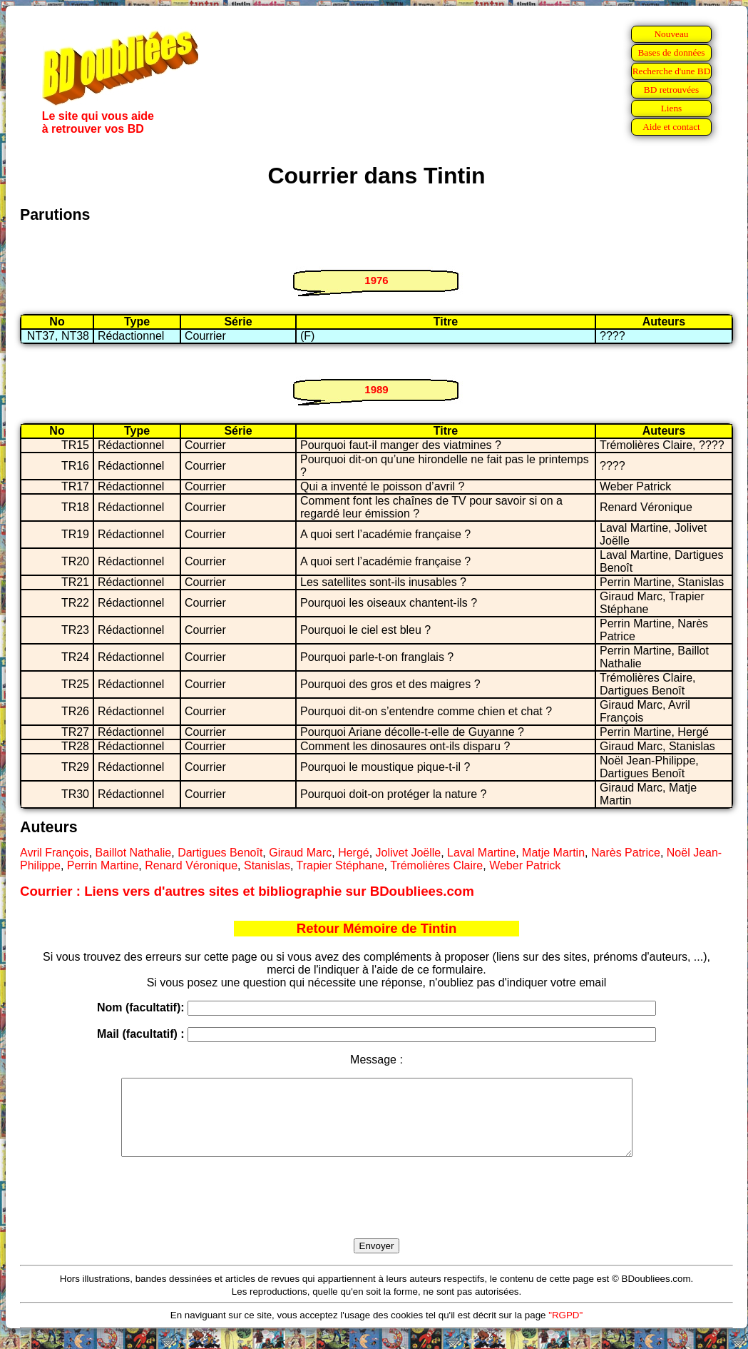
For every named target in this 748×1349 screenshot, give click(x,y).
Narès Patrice (625, 853)
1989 (376, 389)
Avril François (54, 853)
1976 (376, 280)
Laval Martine (481, 853)
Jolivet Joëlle (408, 853)
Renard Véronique (191, 865)
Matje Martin (553, 853)
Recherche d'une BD (671, 71)
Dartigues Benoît (220, 853)
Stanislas (267, 865)
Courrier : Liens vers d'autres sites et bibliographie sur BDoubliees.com (247, 891)
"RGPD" (565, 1330)
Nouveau (671, 34)
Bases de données (671, 52)
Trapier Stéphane (340, 865)
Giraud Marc (300, 853)
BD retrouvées (671, 89)
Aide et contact (671, 126)
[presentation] (376, 1214)
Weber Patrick (524, 865)
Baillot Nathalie (134, 853)
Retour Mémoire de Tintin (377, 928)
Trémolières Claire (436, 865)
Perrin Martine (102, 865)
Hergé (353, 853)
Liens (671, 108)
